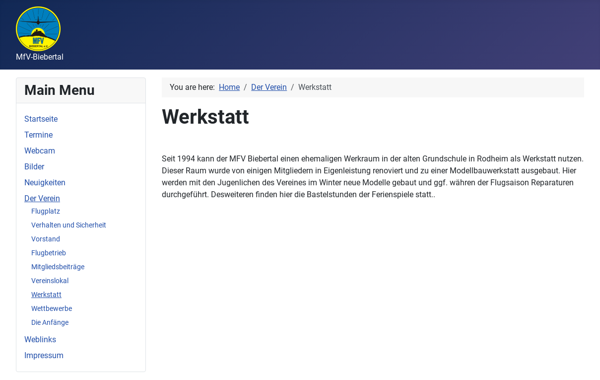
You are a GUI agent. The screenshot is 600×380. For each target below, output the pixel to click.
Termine (38, 135)
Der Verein (42, 198)
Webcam (39, 150)
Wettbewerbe (51, 308)
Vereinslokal (49, 281)
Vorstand (45, 239)
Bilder (34, 166)
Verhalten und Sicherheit (68, 225)
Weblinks (40, 339)
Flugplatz (45, 211)
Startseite (41, 119)
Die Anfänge (49, 322)
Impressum (44, 355)
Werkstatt (46, 295)
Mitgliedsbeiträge (57, 267)
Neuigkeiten (45, 182)
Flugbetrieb (48, 253)
